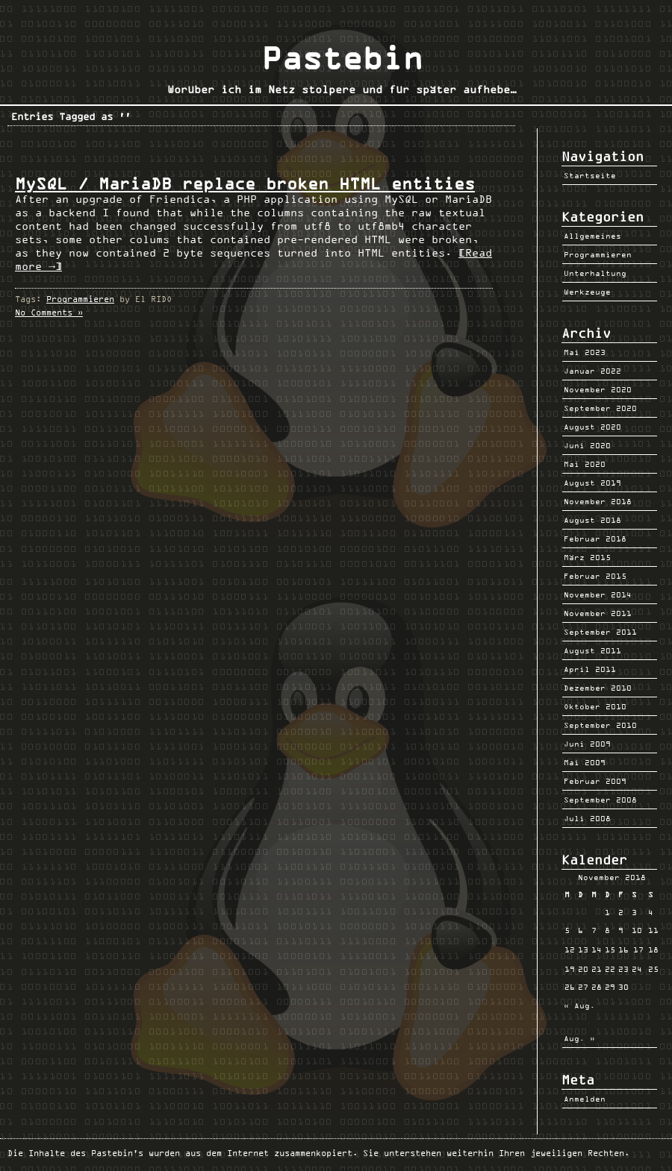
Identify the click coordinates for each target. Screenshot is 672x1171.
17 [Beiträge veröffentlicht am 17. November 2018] (638, 949)
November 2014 (598, 594)
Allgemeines (592, 235)
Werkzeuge (587, 291)
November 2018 (598, 501)
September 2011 (600, 631)
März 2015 (587, 557)
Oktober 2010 (595, 706)
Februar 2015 (595, 575)
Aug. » (579, 1038)
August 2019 (592, 482)
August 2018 (592, 519)
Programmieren (80, 299)
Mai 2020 (585, 463)
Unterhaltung (595, 273)
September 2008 (600, 799)
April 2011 (590, 669)
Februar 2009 (595, 780)
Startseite (590, 175)
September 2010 (600, 725)
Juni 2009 (587, 743)
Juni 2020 (587, 445)
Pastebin (342, 58)
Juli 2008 (587, 818)
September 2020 (600, 408)
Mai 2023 (585, 352)
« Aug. (579, 1005)
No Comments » (49, 312)
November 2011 (598, 613)
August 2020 (592, 426)
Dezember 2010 (598, 687)
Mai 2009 (585, 762)
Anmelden (585, 1098)
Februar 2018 (595, 538)
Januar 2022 (592, 370)
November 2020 (598, 389)
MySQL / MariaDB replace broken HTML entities (245, 183)
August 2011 (592, 650)
